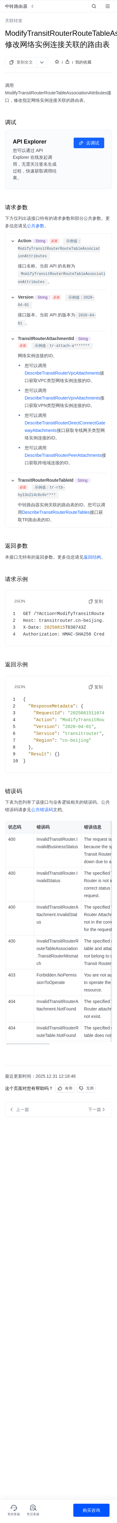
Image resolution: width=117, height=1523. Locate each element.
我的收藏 (83, 62)
